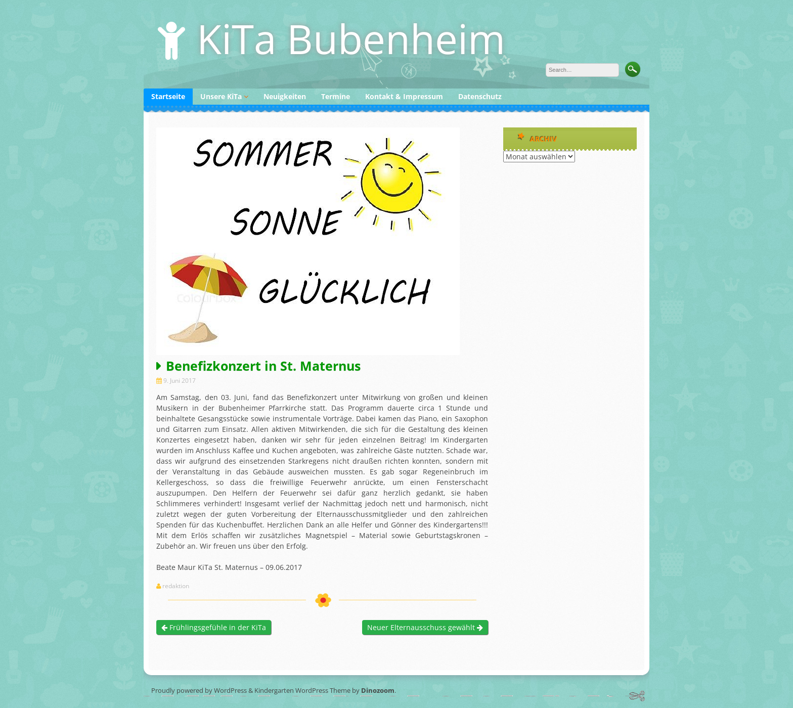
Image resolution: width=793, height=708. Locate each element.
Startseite (168, 96)
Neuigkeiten (284, 96)
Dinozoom (377, 690)
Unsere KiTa (221, 96)
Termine (335, 96)
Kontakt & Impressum (404, 96)
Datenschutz (480, 96)
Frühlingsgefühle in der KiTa (213, 627)
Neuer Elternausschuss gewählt (425, 627)
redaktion (175, 586)
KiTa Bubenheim (351, 38)
